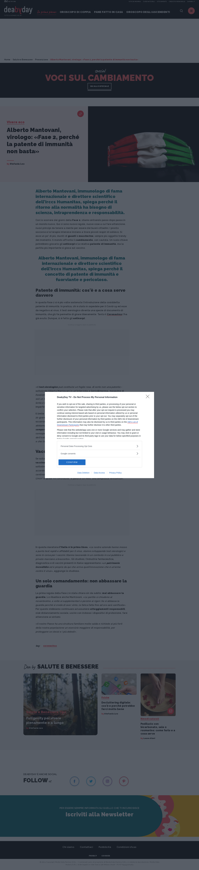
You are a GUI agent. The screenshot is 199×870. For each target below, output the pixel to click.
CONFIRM (72, 462)
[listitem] (99, 446)
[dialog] (99, 435)
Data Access (99, 473)
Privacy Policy (115, 473)
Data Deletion (83, 473)
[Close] (148, 397)
